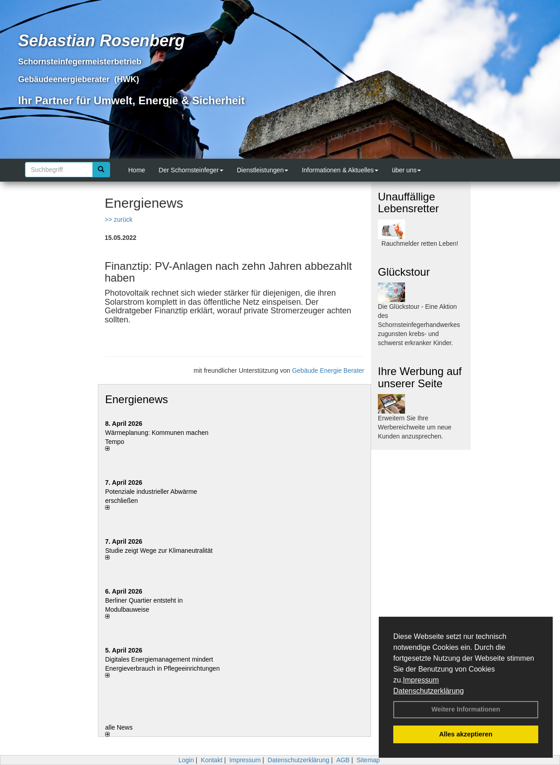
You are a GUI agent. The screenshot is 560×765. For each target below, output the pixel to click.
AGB (343, 760)
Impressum (421, 680)
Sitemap (368, 760)
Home (136, 170)
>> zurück (118, 219)
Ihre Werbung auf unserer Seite (420, 377)
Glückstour (404, 272)
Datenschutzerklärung (428, 691)
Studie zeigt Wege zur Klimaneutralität (158, 550)
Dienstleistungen (263, 170)
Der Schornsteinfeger (191, 170)
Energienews (136, 399)
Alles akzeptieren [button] (465, 734)
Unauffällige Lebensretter (408, 202)
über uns (406, 170)
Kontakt (211, 760)
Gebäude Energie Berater (328, 370)
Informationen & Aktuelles (340, 170)
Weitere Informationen (465, 709)
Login (186, 760)
